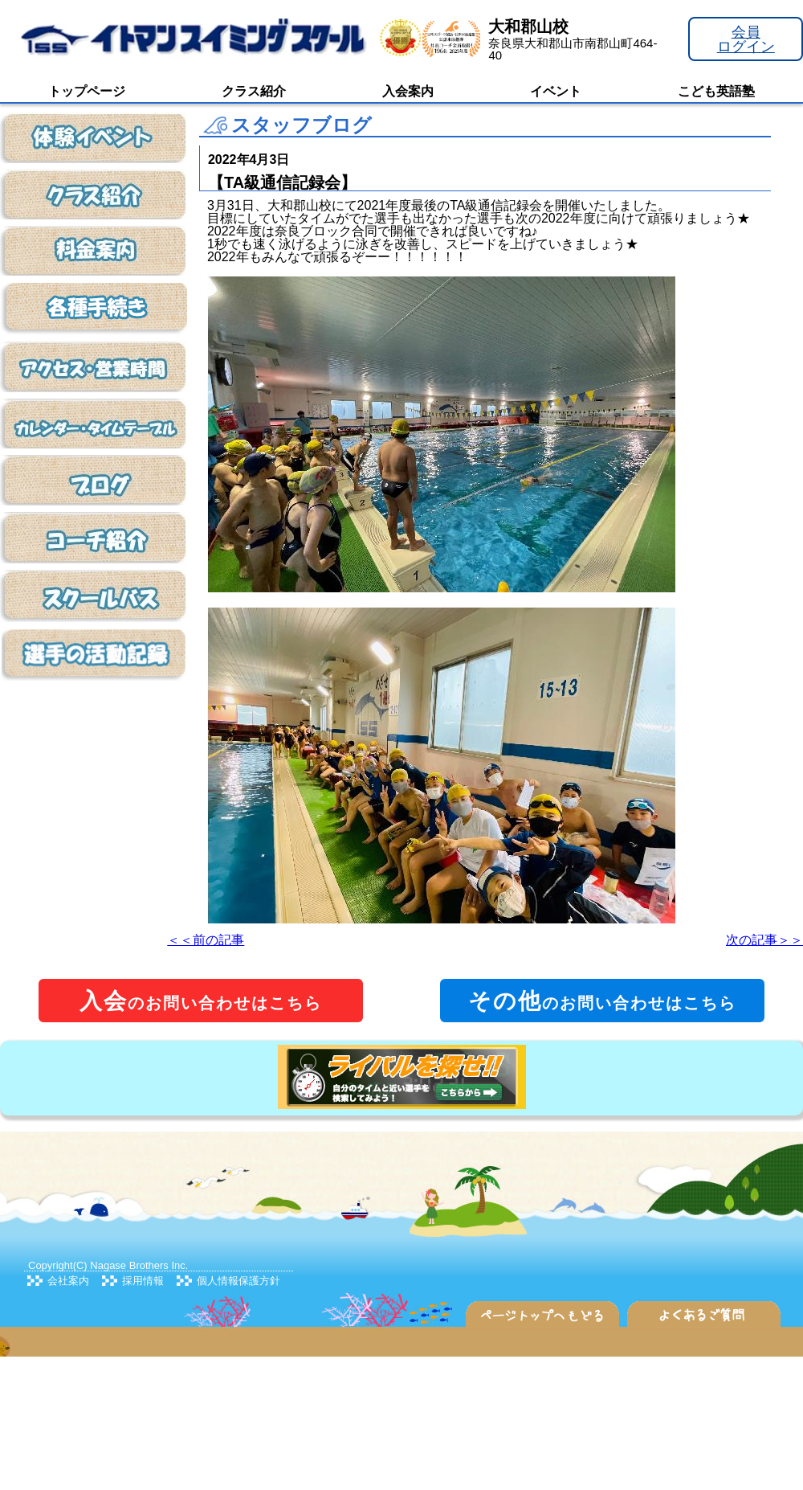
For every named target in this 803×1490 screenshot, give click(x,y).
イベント (555, 91)
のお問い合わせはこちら (200, 1001)
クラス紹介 (254, 91)
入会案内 (408, 91)
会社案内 (68, 1281)
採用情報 (143, 1281)
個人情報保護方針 (238, 1281)
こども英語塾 (716, 91)
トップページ (86, 91)
